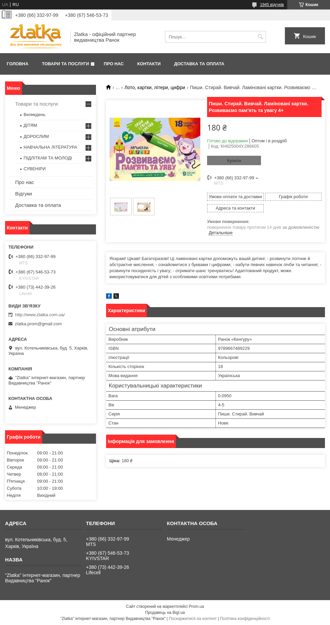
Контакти (149, 63)
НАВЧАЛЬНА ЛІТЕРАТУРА (50, 147)
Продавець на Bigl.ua (165, 612)
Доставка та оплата (199, 63)
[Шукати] (260, 37)
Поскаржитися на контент (193, 618)
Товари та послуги (65, 63)
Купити (234, 160)
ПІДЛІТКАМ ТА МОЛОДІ (48, 157)
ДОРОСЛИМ (36, 136)
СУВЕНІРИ (35, 168)
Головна (17, 63)
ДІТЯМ (30, 125)
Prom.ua (196, 606)
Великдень (34, 114)
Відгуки (23, 193)
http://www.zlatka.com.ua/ (40, 314)
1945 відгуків (272, 4)
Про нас (114, 63)
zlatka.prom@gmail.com (38, 323)
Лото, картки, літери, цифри (155, 87)
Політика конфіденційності (245, 618)
